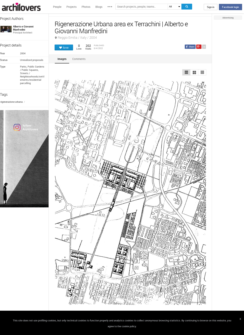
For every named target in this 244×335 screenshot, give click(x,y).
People (57, 7)
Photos (86, 7)
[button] (186, 72)
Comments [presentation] (79, 59)
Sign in (210, 7)
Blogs (98, 7)
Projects (71, 7)
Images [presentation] (62, 59)
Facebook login (230, 7)
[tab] (62, 58)
